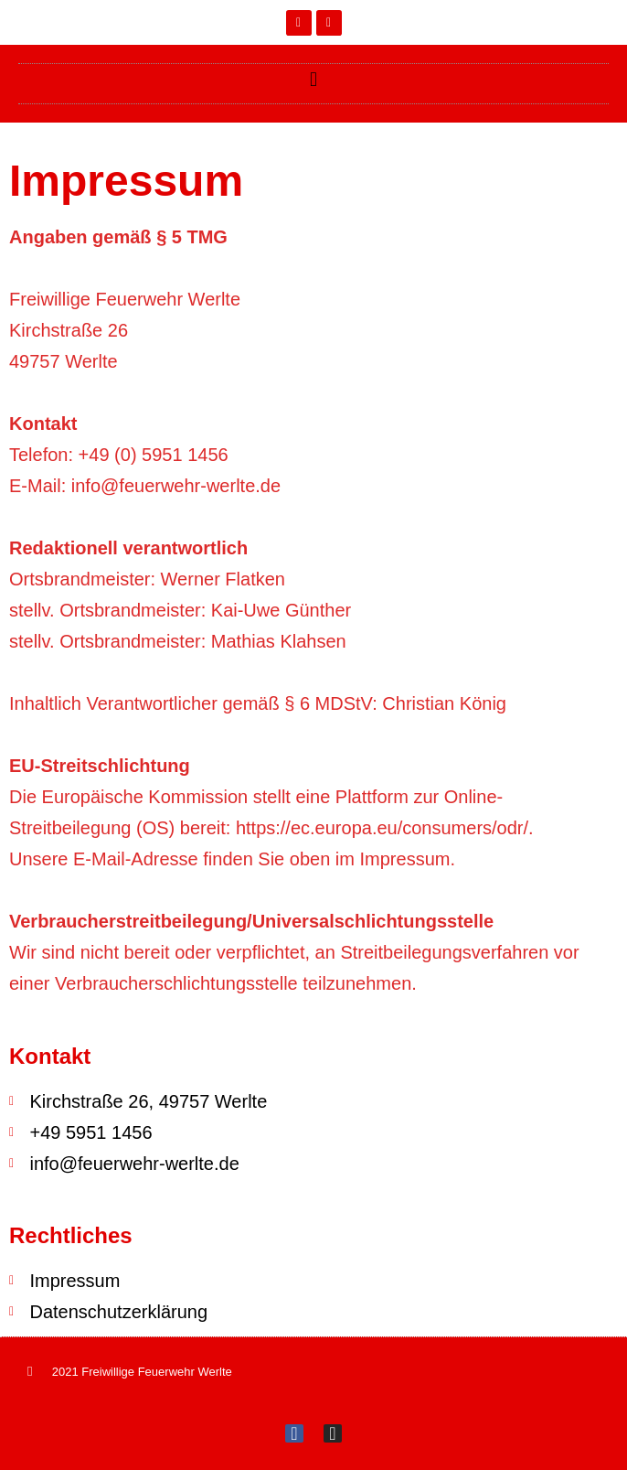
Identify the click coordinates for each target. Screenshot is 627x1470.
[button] (313, 79)
